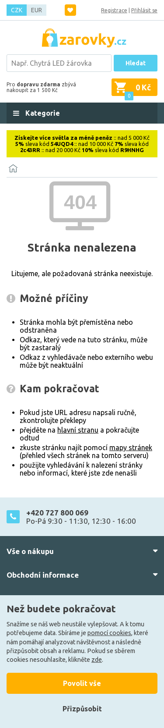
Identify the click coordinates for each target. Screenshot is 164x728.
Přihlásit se (144, 10)
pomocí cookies (109, 632)
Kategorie (42, 113)
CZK (16, 10)
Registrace (114, 10)
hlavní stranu (77, 430)
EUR (36, 10)
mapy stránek (130, 447)
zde (96, 659)
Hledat (136, 63)
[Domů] (13, 168)
